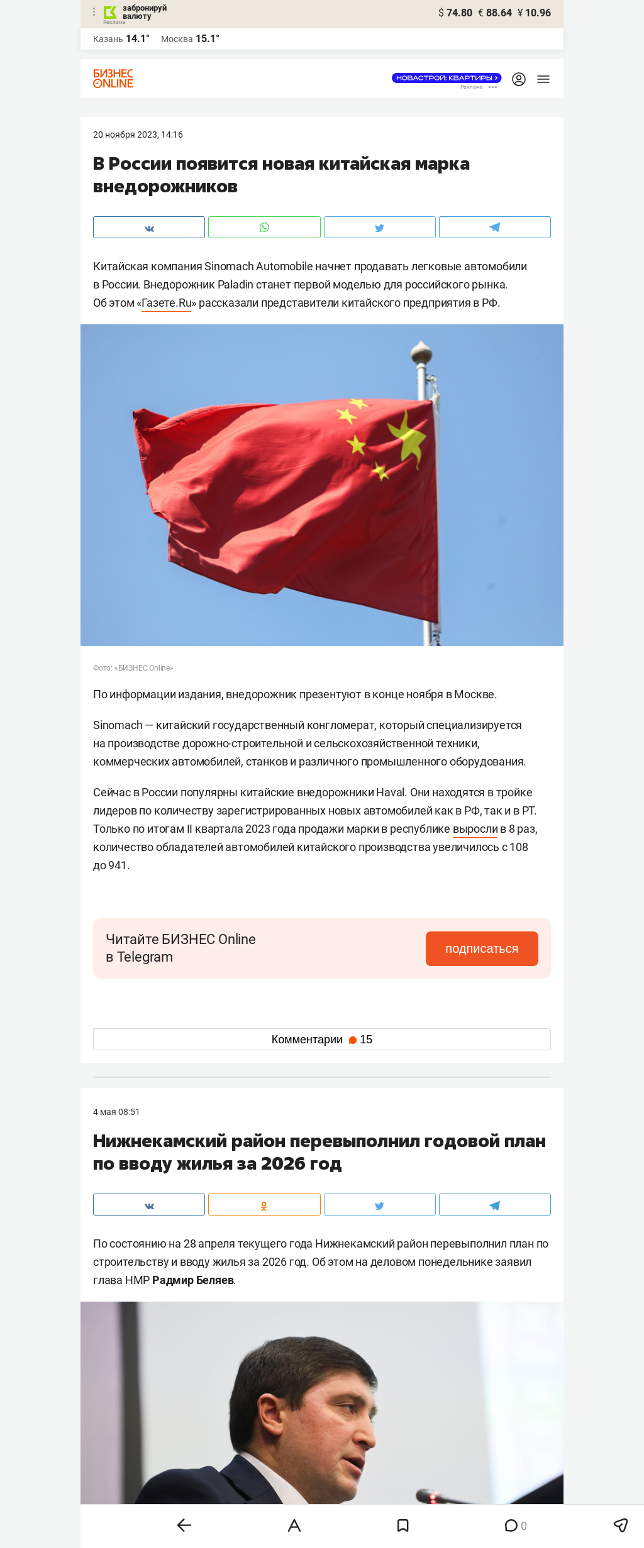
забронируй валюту (145, 12)
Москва (177, 39)
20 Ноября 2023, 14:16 (138, 134)
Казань (108, 39)
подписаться (485, 948)
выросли (475, 828)
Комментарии (322, 1039)
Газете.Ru (166, 302)
